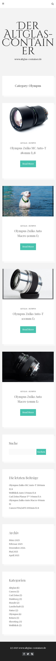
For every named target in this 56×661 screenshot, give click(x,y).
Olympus (32, 143)
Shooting (14, 621)
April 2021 (14, 555)
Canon (12, 591)
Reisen (12, 618)
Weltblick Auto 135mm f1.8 (22, 493)
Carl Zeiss (14, 595)
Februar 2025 (16, 544)
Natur (12, 610)
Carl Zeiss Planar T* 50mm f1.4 (25, 496)
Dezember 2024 (17, 548)
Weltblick (14, 625)
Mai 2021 (13, 551)
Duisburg (14, 599)
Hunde (12, 602)
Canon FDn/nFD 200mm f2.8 (24, 508)
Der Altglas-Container (28, 40)
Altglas (23, 143)
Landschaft (15, 606)
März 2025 (14, 540)
